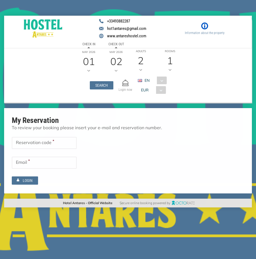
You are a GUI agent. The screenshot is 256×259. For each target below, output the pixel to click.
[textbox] (44, 143)
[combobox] (154, 80)
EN (146, 80)
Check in (88, 44)
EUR (144, 90)
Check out (116, 44)
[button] (101, 85)
